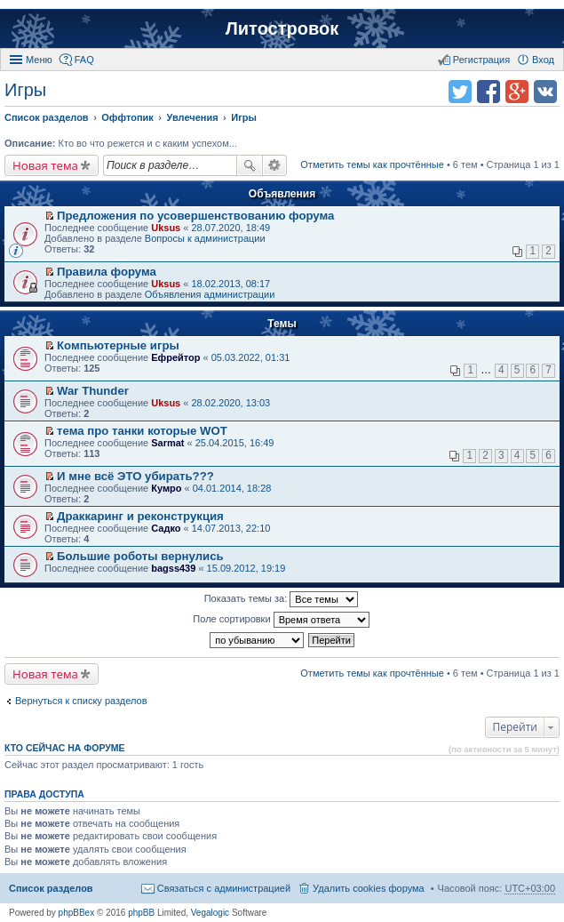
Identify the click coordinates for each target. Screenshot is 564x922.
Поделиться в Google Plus (516, 91)
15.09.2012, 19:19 (246, 568)
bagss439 (173, 568)
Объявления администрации (210, 294)
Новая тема (45, 165)
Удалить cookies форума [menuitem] (369, 888)
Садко (165, 528)
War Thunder (93, 390)
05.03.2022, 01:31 (250, 357)
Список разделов (51, 888)
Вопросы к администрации (205, 238)
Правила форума (106, 271)
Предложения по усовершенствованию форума (195, 215)
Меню (39, 59)
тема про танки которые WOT (142, 430)
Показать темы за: (281, 599)
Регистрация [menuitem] (481, 59)
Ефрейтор (175, 357)
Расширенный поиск (275, 165)
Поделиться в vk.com (545, 91)
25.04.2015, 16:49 (234, 442)
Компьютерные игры (118, 345)
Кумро (166, 488)
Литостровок (282, 28)
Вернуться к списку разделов (81, 700)
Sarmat (167, 442)
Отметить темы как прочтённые (372, 164)
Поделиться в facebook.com (488, 91)
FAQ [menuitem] (84, 59)
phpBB (141, 913)
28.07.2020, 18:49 (230, 227)
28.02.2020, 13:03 (230, 402)
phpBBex (77, 913)
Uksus (165, 227)
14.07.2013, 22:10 (231, 528)
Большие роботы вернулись (140, 556)
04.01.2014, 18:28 (232, 488)
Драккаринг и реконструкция (140, 516)
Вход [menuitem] (543, 59)
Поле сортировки (281, 620)
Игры (25, 90)
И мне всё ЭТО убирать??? (135, 476)
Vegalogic (210, 913)
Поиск (249, 165)
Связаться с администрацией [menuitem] (223, 888)
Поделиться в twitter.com (460, 91)
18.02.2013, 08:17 (230, 283)
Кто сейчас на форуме (64, 747)
